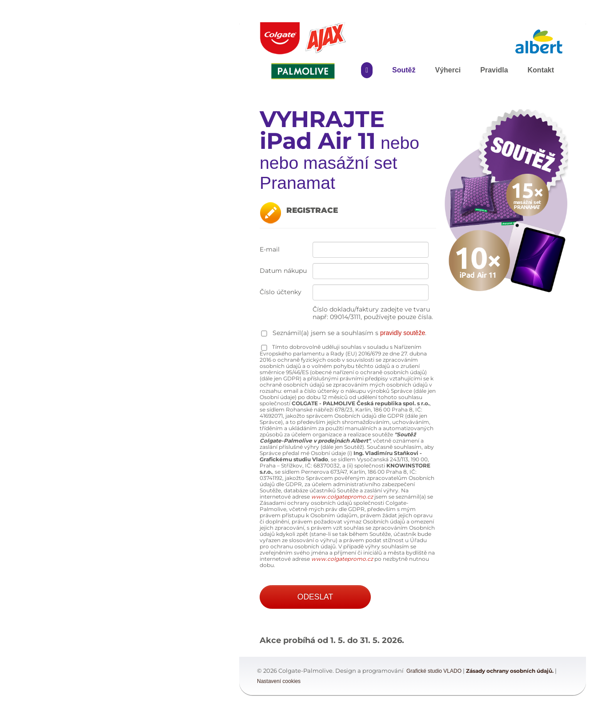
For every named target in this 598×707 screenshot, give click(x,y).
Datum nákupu (283, 271)
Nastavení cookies (279, 681)
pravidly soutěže (402, 332)
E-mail (270, 249)
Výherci (448, 70)
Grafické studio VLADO (434, 671)
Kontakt (541, 70)
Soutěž (403, 70)
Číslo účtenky (280, 292)
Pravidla (494, 70)
